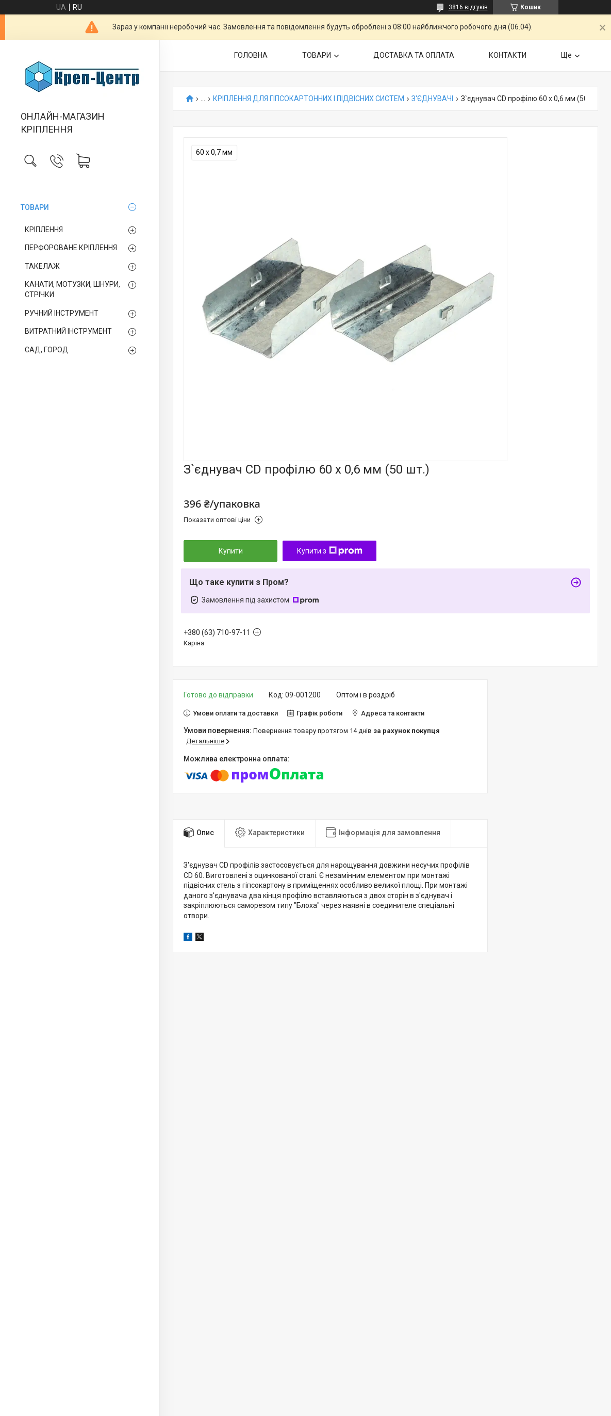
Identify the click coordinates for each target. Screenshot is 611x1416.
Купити (231, 551)
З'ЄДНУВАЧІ (432, 99)
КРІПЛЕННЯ (44, 229)
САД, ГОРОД (47, 350)
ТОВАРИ (35, 207)
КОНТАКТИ (507, 55)
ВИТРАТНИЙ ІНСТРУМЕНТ (68, 331)
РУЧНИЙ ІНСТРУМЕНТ (61, 313)
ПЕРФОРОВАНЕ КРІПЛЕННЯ (71, 247)
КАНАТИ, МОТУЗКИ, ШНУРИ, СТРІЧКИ (72, 289)
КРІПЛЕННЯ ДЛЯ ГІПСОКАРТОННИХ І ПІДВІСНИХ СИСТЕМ (308, 99)
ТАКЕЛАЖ (42, 266)
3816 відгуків (468, 7)
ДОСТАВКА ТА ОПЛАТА (413, 55)
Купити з (329, 551)
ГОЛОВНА (251, 55)
